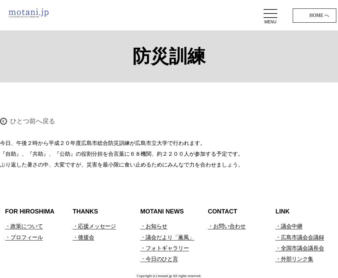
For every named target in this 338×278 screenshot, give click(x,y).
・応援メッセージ (94, 226)
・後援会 (83, 237)
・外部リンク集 (294, 259)
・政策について (24, 226)
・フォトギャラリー (164, 248)
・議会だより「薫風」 (167, 237)
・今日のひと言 (159, 259)
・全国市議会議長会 (299, 248)
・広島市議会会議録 (299, 237)
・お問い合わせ (227, 226)
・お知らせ (153, 226)
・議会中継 (289, 226)
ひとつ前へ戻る (32, 121)
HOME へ (319, 15)
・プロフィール (24, 237)
